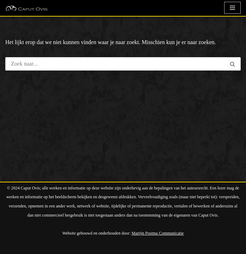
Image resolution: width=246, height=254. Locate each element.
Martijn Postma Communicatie (157, 233)
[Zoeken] (115, 64)
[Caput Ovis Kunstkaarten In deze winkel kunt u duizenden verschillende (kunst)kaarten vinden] (26, 8)
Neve (11, 246)
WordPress (87, 246)
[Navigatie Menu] (232, 8)
